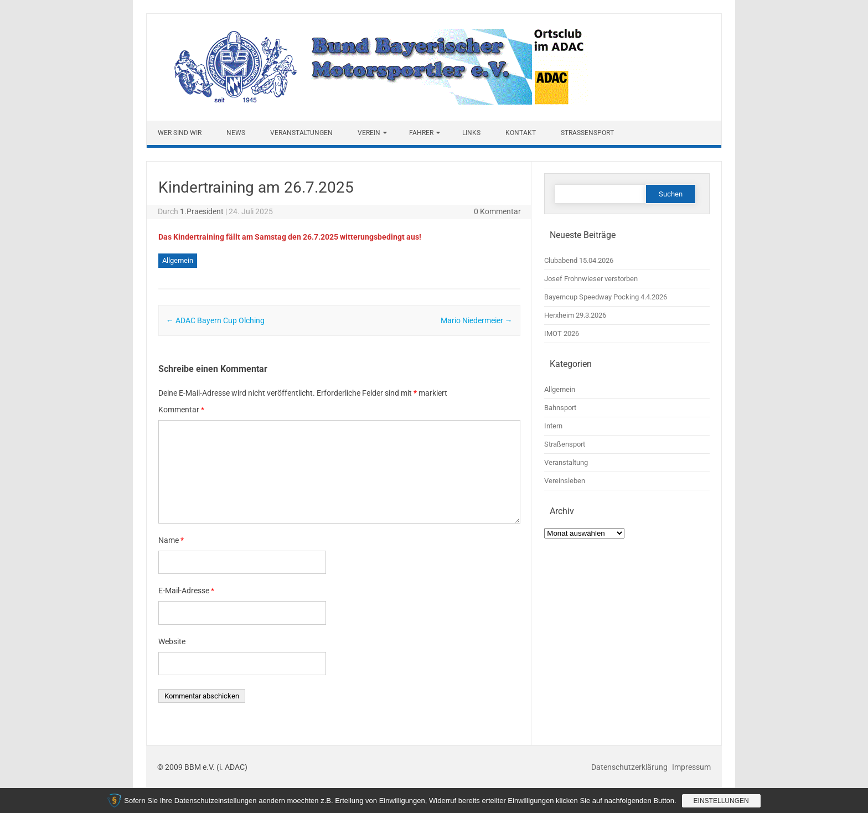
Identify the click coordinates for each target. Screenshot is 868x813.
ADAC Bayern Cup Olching (215, 320)
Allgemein (177, 260)
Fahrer (421, 133)
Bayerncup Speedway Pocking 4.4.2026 (605, 297)
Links (471, 133)
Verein (369, 133)
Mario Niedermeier (477, 320)
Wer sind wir (180, 133)
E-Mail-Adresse (186, 590)
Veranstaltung (566, 462)
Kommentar (181, 409)
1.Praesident (202, 211)
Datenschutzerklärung (630, 767)
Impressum (691, 767)
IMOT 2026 (561, 333)
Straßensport (587, 133)
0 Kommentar (497, 211)
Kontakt (520, 133)
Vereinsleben (564, 481)
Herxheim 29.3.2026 (575, 315)
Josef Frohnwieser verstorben (591, 279)
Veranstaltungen (301, 133)
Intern (553, 426)
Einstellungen (721, 801)
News (235, 133)
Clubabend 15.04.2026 (578, 260)
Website (171, 641)
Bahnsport (560, 407)
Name (171, 540)
